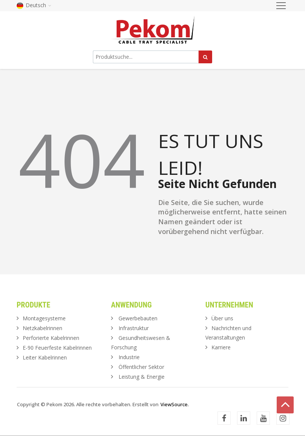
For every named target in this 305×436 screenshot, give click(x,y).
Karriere (221, 347)
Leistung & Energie (142, 376)
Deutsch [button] (34, 5)
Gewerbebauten (138, 318)
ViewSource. (174, 404)
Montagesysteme (44, 318)
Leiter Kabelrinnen (45, 357)
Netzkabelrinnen (42, 328)
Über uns (222, 318)
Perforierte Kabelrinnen (51, 337)
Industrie (129, 357)
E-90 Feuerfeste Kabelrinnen (57, 347)
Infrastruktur (134, 328)
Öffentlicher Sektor (141, 366)
